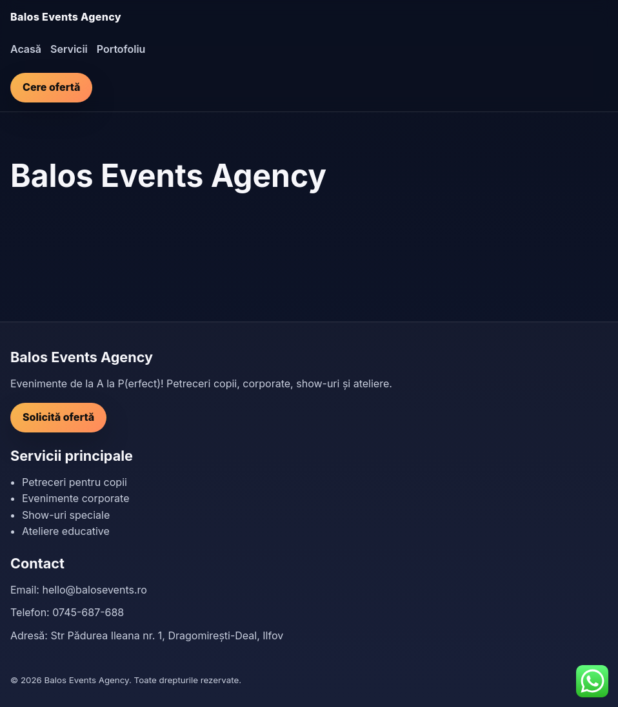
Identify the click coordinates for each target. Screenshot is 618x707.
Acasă (25, 49)
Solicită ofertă (58, 417)
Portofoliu (121, 49)
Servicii (69, 49)
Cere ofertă (51, 87)
